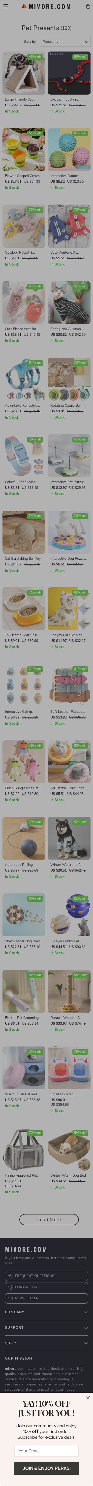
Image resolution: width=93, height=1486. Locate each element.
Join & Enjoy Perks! (46, 1468)
